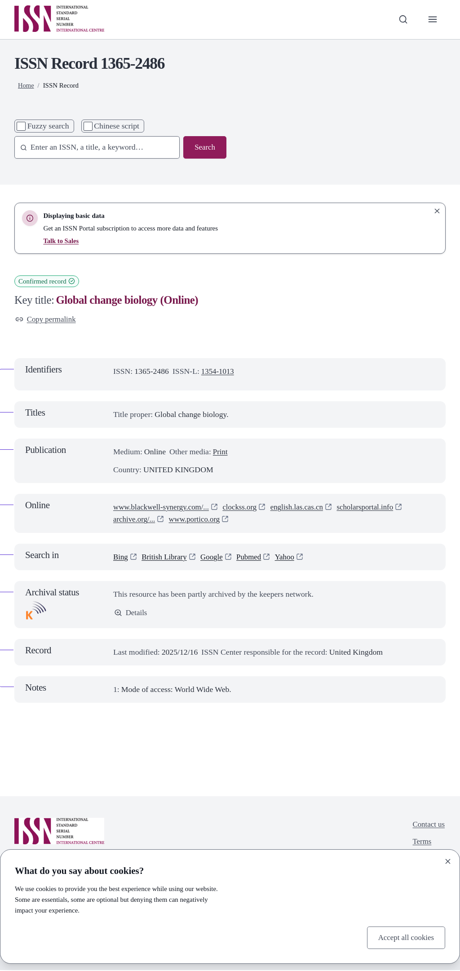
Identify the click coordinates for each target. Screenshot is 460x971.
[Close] (448, 860)
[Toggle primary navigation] (432, 19)
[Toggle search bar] (402, 19)
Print (220, 452)
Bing (120, 557)
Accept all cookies (404, 937)
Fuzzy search (48, 125)
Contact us (428, 825)
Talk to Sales (61, 240)
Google (215, 557)
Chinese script (116, 125)
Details (131, 613)
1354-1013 (218, 372)
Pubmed (253, 557)
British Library (166, 557)
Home (26, 85)
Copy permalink (46, 319)
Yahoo (290, 557)
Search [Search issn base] (204, 147)
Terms (421, 842)
